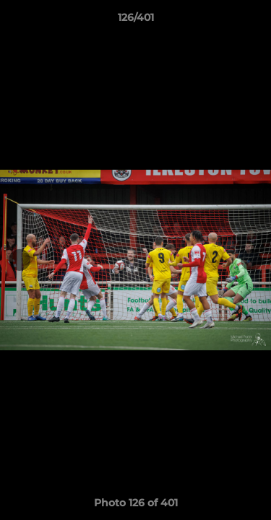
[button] (253, 20)
